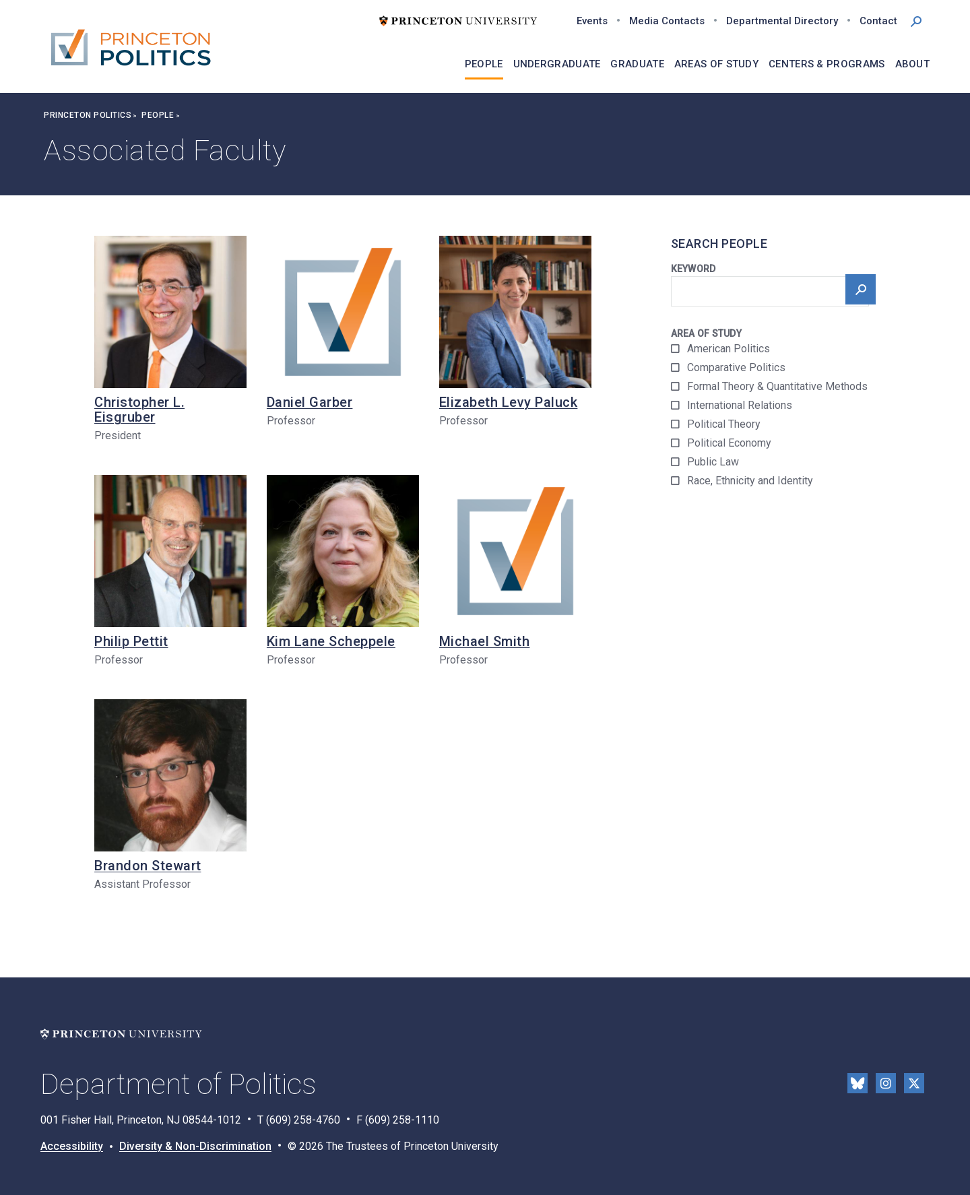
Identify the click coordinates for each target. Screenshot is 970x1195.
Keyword (693, 268)
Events (592, 21)
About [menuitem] (912, 64)
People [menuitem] (484, 64)
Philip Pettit (131, 641)
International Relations (739, 405)
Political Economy (729, 443)
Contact (878, 21)
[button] (916, 20)
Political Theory (724, 424)
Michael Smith (484, 641)
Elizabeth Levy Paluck (508, 402)
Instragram (886, 1083)
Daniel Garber (310, 402)
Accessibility (71, 1146)
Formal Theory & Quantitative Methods (777, 386)
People (157, 115)
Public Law (713, 461)
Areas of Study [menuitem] (716, 64)
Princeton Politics (87, 115)
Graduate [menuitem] (637, 64)
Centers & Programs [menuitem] (826, 64)
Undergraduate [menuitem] (557, 64)
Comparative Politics (736, 367)
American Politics (728, 348)
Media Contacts (667, 21)
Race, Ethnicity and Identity (750, 480)
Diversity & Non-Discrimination (195, 1146)
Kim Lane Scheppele (331, 641)
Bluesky (857, 1083)
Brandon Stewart (147, 866)
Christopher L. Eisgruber (139, 409)
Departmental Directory (782, 21)
